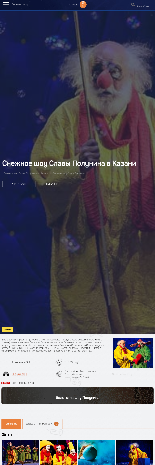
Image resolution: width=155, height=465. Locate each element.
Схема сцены (19, 374)
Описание (51, 184)
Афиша (72, 4)
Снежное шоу (20, 4)
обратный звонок (144, 6)
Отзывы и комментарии (42, 424)
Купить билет (19, 184)
